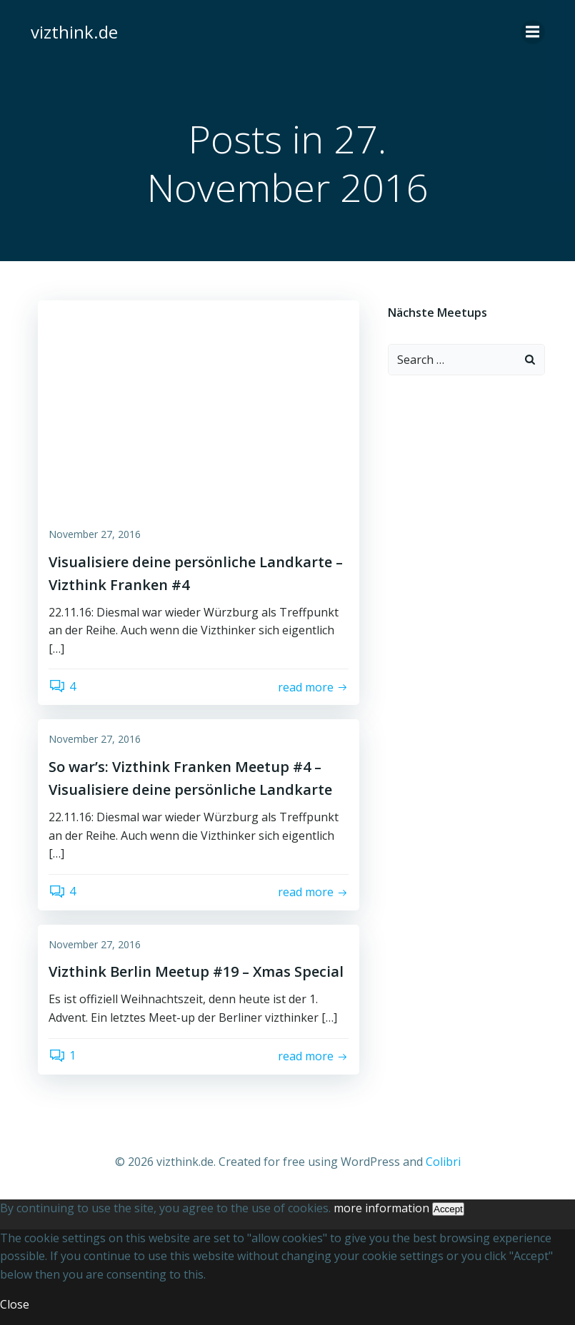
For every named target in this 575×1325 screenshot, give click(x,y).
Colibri (443, 1161)
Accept (448, 1209)
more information (381, 1208)
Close (14, 1304)
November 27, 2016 (95, 534)
